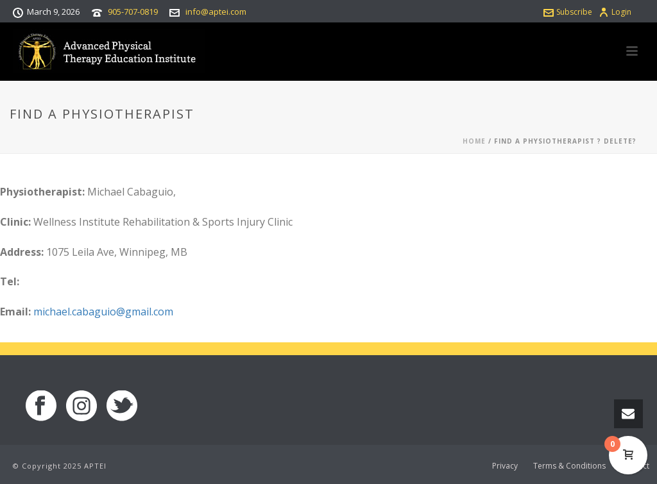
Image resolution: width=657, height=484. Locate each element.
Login (615, 11)
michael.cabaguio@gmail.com (103, 312)
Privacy (505, 466)
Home (474, 141)
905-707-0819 (133, 11)
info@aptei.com (215, 11)
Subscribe (567, 11)
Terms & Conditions (569, 466)
